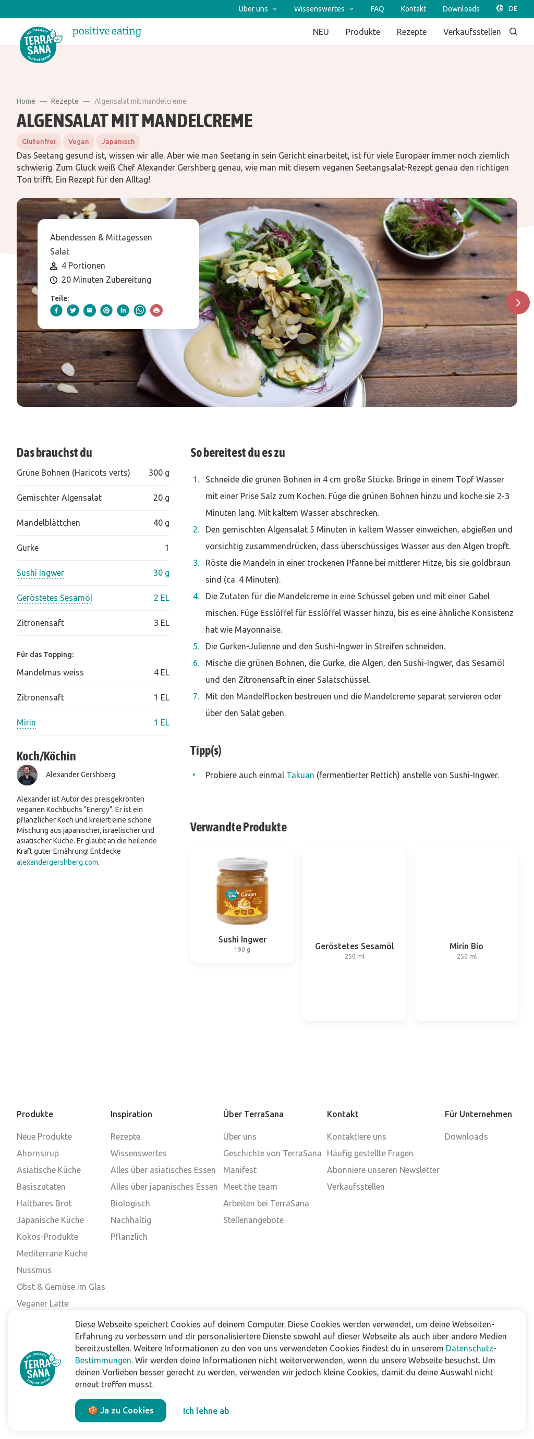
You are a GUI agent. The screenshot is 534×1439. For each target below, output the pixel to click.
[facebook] (56, 310)
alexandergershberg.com (57, 862)
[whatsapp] (140, 310)
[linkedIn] (123, 310)
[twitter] (73, 310)
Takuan (300, 775)
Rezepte (65, 101)
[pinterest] (106, 310)
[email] (89, 310)
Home (26, 101)
